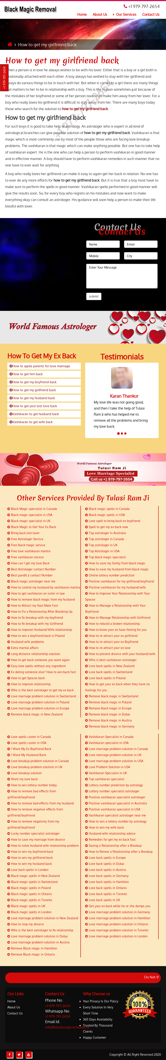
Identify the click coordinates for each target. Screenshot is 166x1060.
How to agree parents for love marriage (40, 366)
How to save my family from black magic (115, 563)
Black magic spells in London (29, 912)
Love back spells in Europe (105, 857)
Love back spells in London (27, 870)
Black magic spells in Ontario (29, 894)
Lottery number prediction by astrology (114, 785)
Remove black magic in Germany (109, 726)
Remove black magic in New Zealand (34, 714)
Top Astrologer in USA (102, 551)
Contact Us (150, 14)
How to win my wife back (104, 827)
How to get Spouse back (26, 678)
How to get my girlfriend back (62, 60)
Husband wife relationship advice (110, 833)
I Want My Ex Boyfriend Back (29, 749)
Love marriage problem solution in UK (113, 755)
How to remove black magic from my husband (41, 599)
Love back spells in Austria (105, 870)
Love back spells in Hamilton (107, 882)
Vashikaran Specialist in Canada (109, 737)
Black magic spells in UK (26, 906)
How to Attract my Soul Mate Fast (32, 605)
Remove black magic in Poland (108, 702)
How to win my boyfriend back (30, 851)
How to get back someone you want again (38, 660)
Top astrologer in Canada (104, 539)
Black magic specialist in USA (29, 515)
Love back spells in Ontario (106, 888)
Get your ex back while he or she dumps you (117, 906)
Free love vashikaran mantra (29, 551)
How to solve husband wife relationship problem (43, 845)
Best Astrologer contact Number (31, 569)
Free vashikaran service (25, 557)
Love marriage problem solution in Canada (116, 749)
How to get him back (26, 374)
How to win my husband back (29, 863)
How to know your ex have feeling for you (116, 629)
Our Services (124, 14)
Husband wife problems (25, 642)
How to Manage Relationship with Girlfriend (117, 617)
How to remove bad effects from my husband (40, 803)
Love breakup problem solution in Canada (38, 761)
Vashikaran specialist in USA (107, 743)
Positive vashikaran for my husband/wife (115, 587)
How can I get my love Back (28, 563)
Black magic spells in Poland (29, 888)
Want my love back (22, 779)
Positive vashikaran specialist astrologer (115, 797)
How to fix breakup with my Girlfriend (35, 623)
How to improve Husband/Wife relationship (39, 629)
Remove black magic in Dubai (107, 714)
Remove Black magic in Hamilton (32, 948)
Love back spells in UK (102, 900)
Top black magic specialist (105, 557)
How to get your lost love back (33, 406)
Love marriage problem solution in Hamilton (117, 918)
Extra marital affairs (23, 648)
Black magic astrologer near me (31, 581)
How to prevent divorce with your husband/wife (120, 654)
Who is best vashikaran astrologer (111, 660)
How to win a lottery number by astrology (116, 821)
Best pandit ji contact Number (30, 575)
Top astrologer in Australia (105, 533)
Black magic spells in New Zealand (33, 876)
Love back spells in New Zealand (109, 666)
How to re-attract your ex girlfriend (111, 636)
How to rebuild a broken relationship (112, 623)
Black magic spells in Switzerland (32, 882)
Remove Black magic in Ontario (31, 954)
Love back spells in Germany (107, 876)
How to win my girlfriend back (30, 857)
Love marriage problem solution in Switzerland (41, 696)
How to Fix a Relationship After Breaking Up (39, 611)
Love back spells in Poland (105, 678)
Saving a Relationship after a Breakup (113, 845)
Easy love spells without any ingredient (36, 666)
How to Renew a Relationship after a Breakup (119, 851)
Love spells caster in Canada (29, 737)
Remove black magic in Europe (108, 708)
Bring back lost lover (23, 533)
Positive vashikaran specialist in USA (112, 809)
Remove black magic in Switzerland (111, 696)
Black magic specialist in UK (28, 521)
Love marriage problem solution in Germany (117, 912)
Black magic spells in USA (105, 515)
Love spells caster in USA (26, 743)
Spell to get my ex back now (106, 527)
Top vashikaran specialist (104, 779)
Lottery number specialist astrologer (112, 791)
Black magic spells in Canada (107, 509)
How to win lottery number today (32, 785)
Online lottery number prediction (109, 575)
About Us (100, 14)
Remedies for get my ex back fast (110, 839)
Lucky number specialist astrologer (33, 833)
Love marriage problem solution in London (116, 936)
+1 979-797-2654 (4, 78)
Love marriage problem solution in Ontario (116, 924)
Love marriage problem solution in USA (114, 761)
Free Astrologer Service (25, 539)
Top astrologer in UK (101, 545)
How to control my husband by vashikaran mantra (43, 587)
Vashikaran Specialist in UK (106, 773)
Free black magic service (26, 545)
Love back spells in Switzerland (108, 672)
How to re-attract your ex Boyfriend (111, 642)
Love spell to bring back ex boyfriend (112, 521)
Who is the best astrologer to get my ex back (40, 690)
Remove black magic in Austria (108, 720)
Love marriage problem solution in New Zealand (42, 918)
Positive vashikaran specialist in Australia (116, 803)
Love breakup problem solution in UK (34, 767)
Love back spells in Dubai (104, 863)
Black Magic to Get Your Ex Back (31, 527)
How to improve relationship (29, 684)
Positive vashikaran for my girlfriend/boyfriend (119, 581)
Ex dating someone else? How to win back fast (41, 672)
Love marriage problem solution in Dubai (37, 936)
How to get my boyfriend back (33, 382)
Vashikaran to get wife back (31, 422)
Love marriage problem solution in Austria (38, 942)
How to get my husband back (32, 398)
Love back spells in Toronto (106, 894)
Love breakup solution (24, 773)
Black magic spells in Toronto (29, 900)
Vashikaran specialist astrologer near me (115, 815)
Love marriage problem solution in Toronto (116, 930)
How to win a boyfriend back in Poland (36, 636)
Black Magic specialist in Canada (32, 509)
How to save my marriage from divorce (36, 839)
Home (82, 14)
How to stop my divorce (25, 924)
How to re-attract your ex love (108, 648)
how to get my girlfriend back (85, 109)
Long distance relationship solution (33, 654)
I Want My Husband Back (26, 755)
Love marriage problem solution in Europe (38, 708)
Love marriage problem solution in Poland (38, 702)
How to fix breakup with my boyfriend (35, 617)
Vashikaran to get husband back (34, 414)
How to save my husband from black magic (117, 569)
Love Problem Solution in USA (107, 767)
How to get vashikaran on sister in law (36, 593)
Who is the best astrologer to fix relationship (40, 930)
